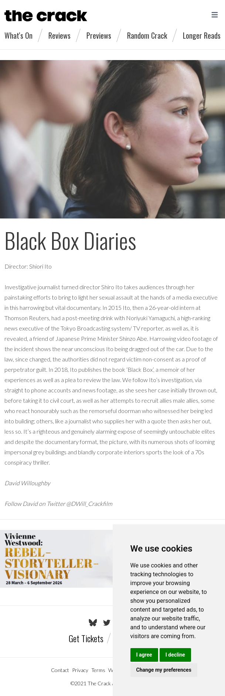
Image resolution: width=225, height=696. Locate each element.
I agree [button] (144, 655)
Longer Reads (202, 35)
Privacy (80, 670)
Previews (98, 35)
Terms (98, 670)
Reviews (59, 35)
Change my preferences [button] (163, 670)
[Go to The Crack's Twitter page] (106, 622)
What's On (18, 35)
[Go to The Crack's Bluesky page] (93, 622)
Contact (60, 670)
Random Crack (147, 35)
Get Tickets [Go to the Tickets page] (86, 638)
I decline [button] (175, 655)
